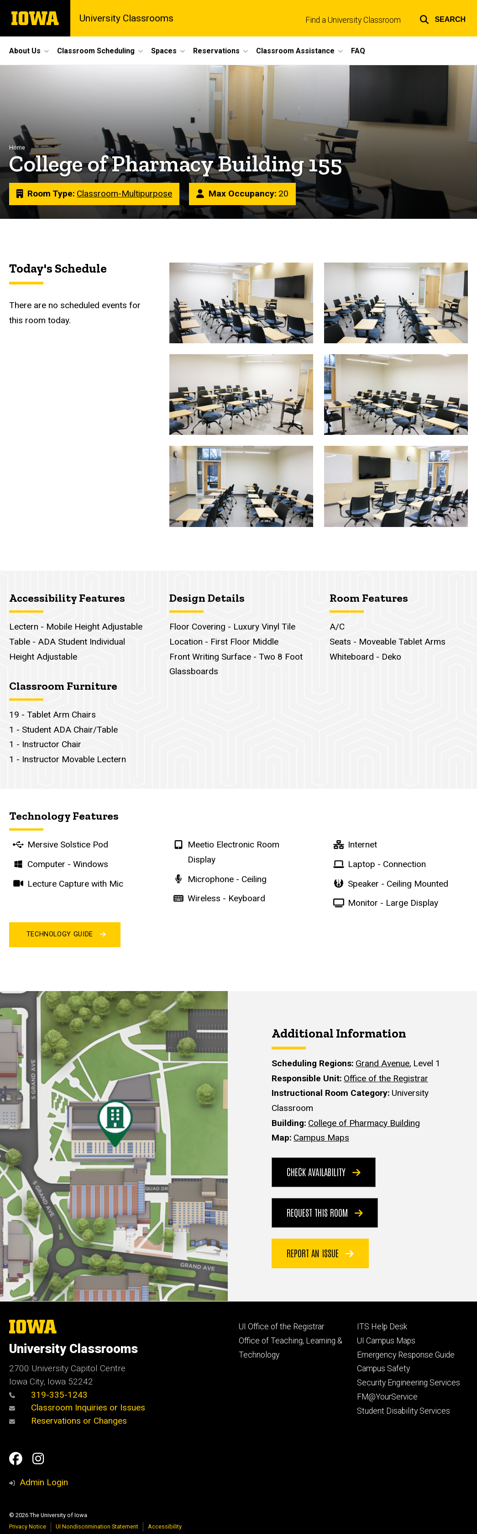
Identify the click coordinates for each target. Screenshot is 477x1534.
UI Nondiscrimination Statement (97, 1526)
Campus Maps (321, 1137)
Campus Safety (383, 1368)
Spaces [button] (164, 50)
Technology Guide (64, 935)
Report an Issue (320, 1253)
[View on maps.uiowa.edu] (114, 998)
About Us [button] (25, 50)
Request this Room (325, 1212)
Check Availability (324, 1172)
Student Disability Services (403, 1410)
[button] (442, 18)
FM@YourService (387, 1396)
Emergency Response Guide (406, 1354)
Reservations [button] (216, 50)
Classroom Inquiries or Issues (78, 1407)
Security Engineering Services (408, 1382)
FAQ (358, 50)
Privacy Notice (27, 1526)
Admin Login (44, 1482)
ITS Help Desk (382, 1326)
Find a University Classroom (353, 20)
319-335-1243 (48, 1394)
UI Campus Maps (386, 1340)
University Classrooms (126, 18)
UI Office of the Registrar (281, 1326)
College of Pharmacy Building (364, 1123)
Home (17, 147)
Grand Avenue (382, 1063)
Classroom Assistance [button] (295, 50)
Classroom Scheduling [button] (96, 50)
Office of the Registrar (386, 1078)
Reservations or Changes (68, 1420)
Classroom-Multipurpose (124, 194)
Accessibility (165, 1526)
